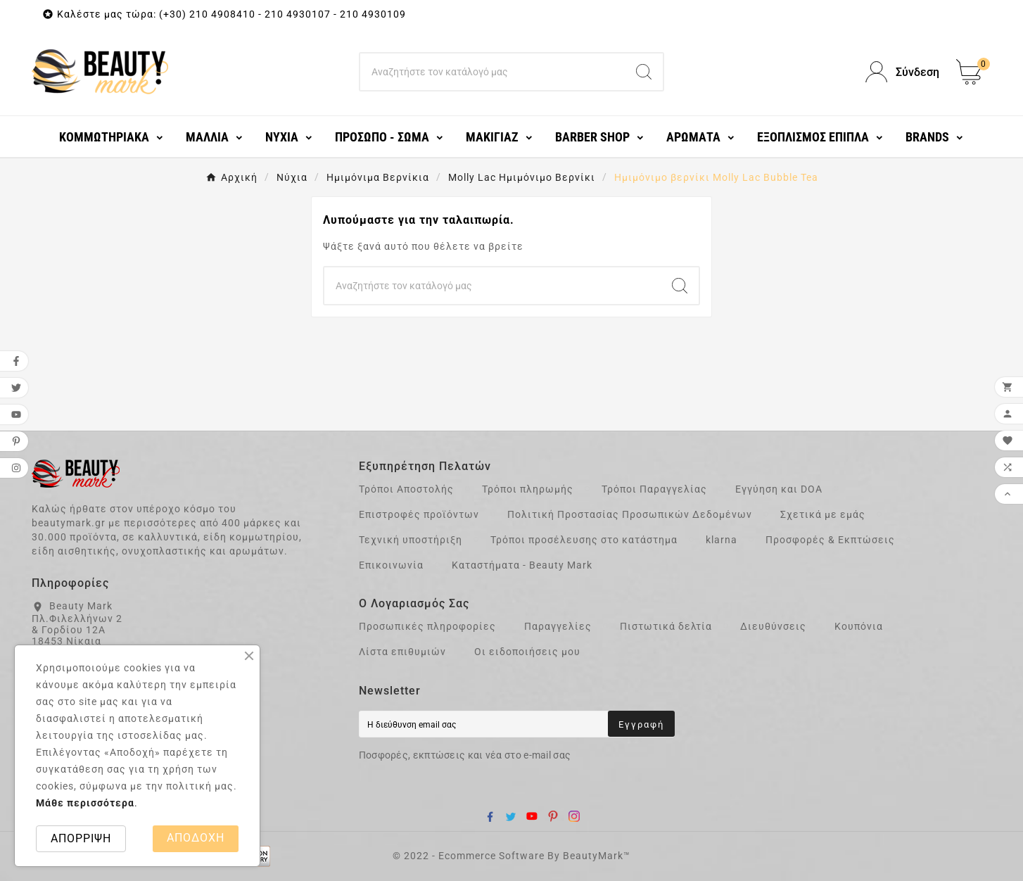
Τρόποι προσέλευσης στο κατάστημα (584, 539)
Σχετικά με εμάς (822, 514)
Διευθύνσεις (773, 626)
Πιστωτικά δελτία (666, 626)
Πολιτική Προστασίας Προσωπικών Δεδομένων (629, 514)
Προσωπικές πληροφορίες (427, 626)
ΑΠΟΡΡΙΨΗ (81, 838)
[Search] (492, 71)
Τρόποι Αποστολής (406, 489)
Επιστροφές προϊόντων (419, 514)
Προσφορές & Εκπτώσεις (830, 539)
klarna (721, 539)
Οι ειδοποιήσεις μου (527, 651)
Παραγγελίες (558, 626)
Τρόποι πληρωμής (527, 489)
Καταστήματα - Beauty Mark (522, 565)
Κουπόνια (858, 626)
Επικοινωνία (391, 565)
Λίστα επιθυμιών (402, 651)
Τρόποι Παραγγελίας (654, 489)
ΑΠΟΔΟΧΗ (195, 837)
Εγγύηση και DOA (778, 489)
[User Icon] (902, 72)
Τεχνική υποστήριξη (410, 539)
